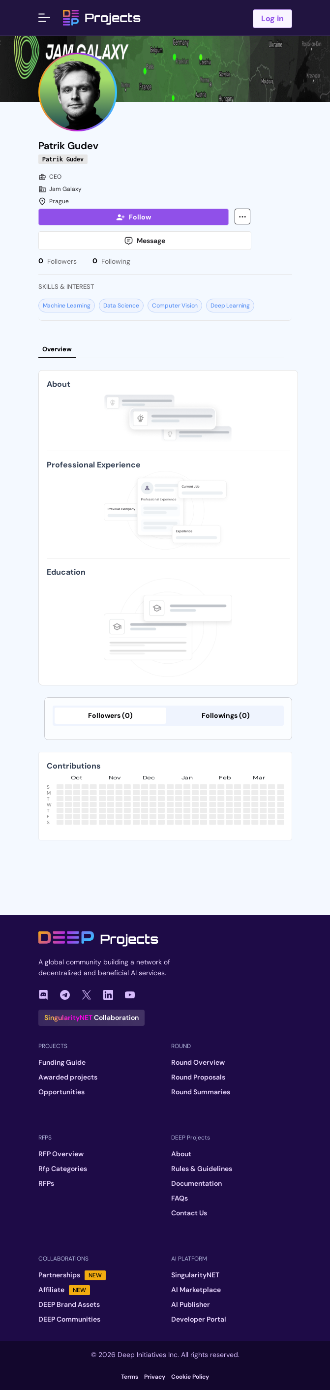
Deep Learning (230, 305)
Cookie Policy (190, 1377)
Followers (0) (110, 715)
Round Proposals (198, 1077)
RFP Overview (61, 1153)
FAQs (179, 1198)
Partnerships (72, 1275)
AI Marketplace (196, 1289)
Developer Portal (198, 1319)
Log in (272, 18)
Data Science (121, 305)
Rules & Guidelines (201, 1168)
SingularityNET (195, 1274)
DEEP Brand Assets (69, 1304)
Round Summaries (200, 1091)
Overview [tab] (57, 349)
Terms (129, 1377)
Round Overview (198, 1062)
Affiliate (64, 1290)
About (181, 1153)
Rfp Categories (62, 1168)
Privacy (154, 1377)
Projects (102, 18)
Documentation (196, 1183)
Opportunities (61, 1091)
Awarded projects (67, 1077)
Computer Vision (175, 305)
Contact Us (189, 1212)
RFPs (46, 1183)
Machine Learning (66, 305)
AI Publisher (190, 1304)
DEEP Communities (69, 1319)
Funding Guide (62, 1062)
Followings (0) (226, 715)
